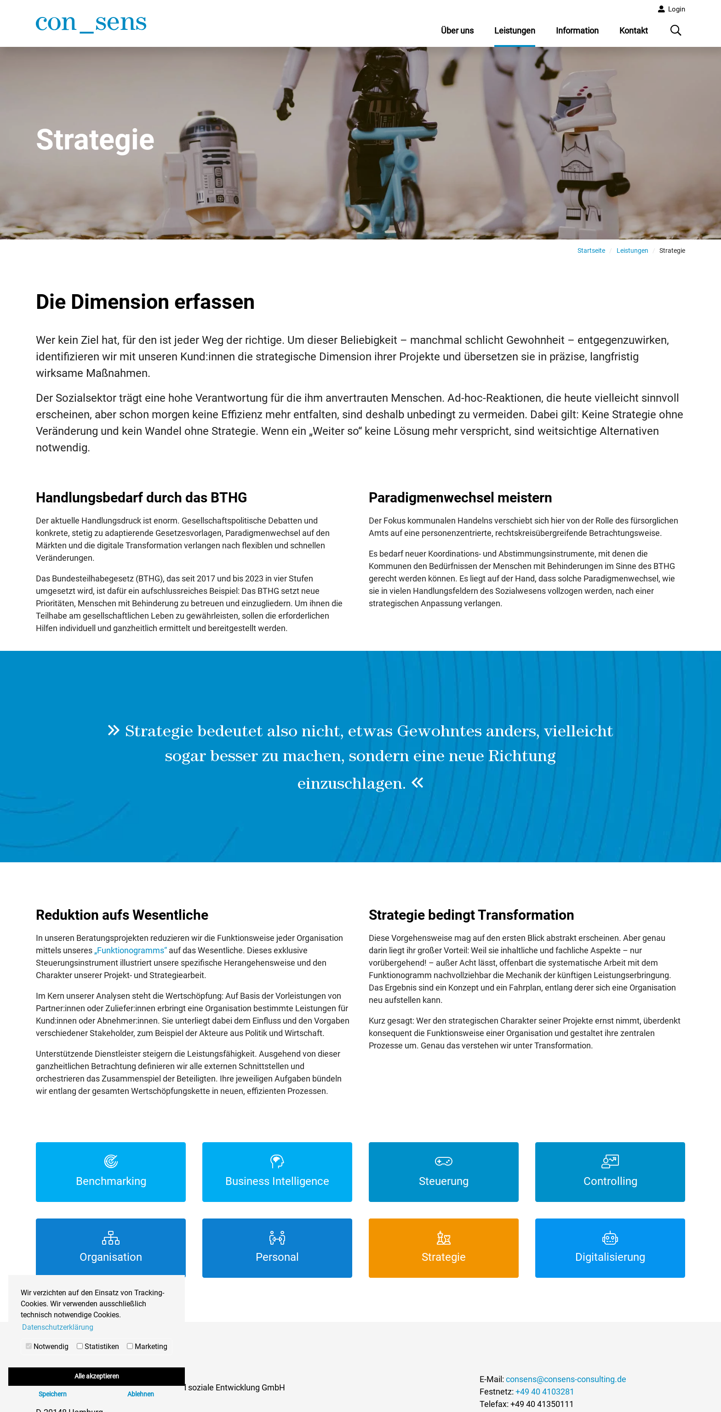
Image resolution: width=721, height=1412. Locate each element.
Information (577, 30)
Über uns (457, 30)
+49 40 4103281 (544, 1395)
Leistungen (514, 30)
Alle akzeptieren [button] (96, 1376)
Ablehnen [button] (140, 1394)
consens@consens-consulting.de (566, 1383)
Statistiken (98, 1346)
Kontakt (633, 30)
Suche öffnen (677, 33)
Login (676, 9)
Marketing (147, 1346)
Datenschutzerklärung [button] (57, 1327)
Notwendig (47, 1346)
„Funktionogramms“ (130, 954)
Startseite (591, 253)
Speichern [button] (53, 1394)
